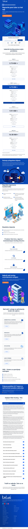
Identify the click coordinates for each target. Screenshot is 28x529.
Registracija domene (16, 507)
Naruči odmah (13, 102)
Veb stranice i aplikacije (6, 517)
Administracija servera (5, 512)
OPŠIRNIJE (6, 326)
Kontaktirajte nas (5, 282)
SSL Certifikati (15, 511)
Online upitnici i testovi (5, 522)
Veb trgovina (4, 521)
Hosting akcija (4, 511)
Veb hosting (4, 507)
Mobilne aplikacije (5, 518)
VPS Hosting (4, 508)
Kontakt (15, 517)
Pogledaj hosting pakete (7, 15)
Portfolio (15, 518)
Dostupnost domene (16, 508)
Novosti (15, 521)
